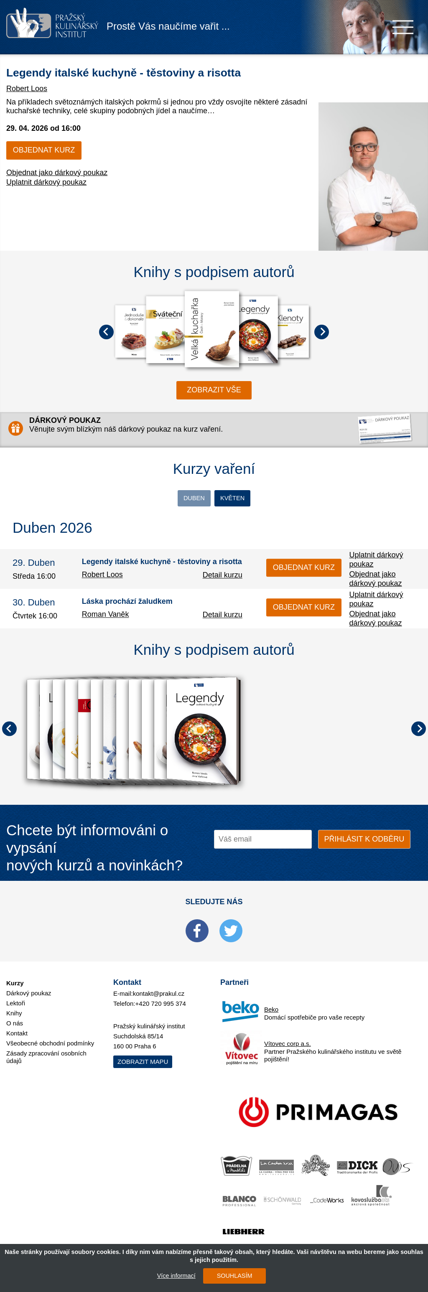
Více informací (172, 1275)
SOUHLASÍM (231, 1275)
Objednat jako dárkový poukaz (56, 172)
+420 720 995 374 (160, 998)
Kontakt (17, 1027)
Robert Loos (26, 88)
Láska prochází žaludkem (127, 603)
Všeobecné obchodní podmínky (50, 1037)
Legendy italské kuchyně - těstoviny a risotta (162, 71)
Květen (254, 499)
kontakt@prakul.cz (159, 988)
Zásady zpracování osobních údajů (46, 1051)
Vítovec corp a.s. (287, 1038)
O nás (14, 1017)
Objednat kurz (44, 150)
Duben (173, 499)
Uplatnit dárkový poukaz (46, 182)
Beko (271, 1003)
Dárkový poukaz (28, 987)
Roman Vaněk (105, 616)
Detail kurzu (222, 577)
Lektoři (15, 997)
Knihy (14, 1007)
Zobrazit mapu (142, 1056)
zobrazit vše (214, 390)
